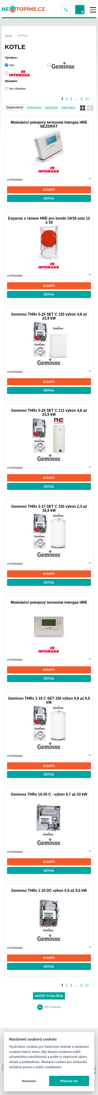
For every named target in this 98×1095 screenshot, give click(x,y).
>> (87, 98)
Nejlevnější (34, 107)
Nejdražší (51, 107)
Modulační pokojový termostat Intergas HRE (49, 602)
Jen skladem (17, 88)
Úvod (8, 35)
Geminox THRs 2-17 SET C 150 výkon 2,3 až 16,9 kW (49, 508)
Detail (49, 198)
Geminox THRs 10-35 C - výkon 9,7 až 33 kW (49, 794)
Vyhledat (66, 10)
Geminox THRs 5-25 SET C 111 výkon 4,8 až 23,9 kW (49, 412)
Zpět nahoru (52, 1007)
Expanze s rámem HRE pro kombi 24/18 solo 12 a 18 (49, 220)
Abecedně (68, 107)
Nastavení (29, 1081)
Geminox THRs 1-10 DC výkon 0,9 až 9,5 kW (49, 891)
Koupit (49, 189)
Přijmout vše (69, 1081)
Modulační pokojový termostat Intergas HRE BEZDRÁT (49, 124)
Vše (11, 65)
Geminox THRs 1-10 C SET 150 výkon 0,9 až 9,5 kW (49, 700)
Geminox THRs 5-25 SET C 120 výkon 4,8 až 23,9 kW (49, 316)
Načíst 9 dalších (49, 996)
